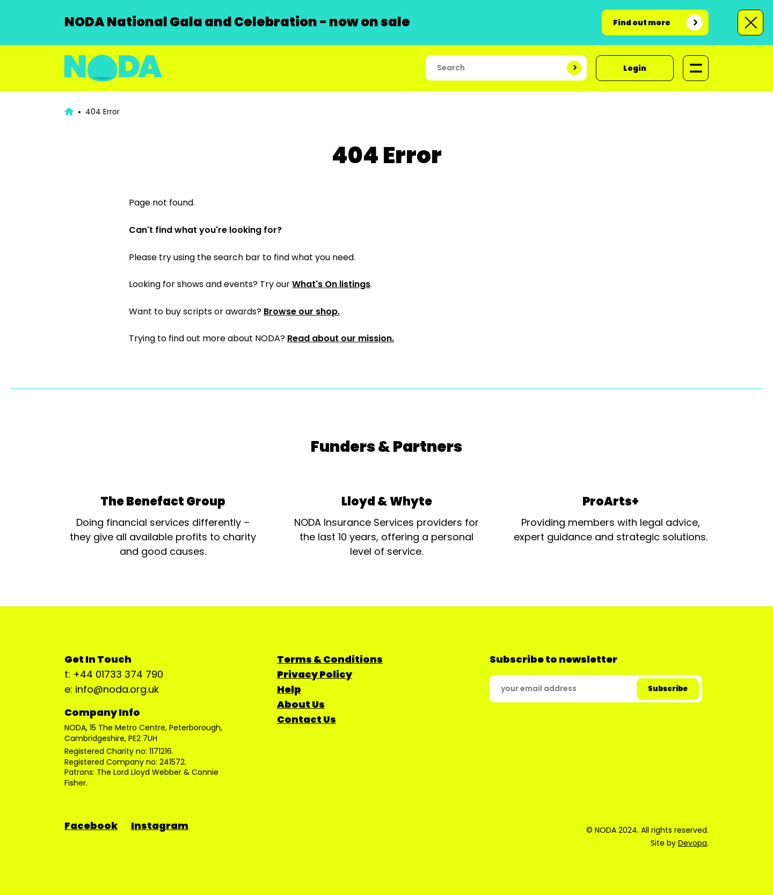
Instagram (159, 825)
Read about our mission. (340, 338)
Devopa (692, 843)
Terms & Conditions (330, 659)
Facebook (91, 825)
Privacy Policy (314, 674)
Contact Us (306, 719)
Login (634, 68)
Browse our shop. (302, 311)
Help (289, 689)
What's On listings (331, 284)
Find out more (641, 22)
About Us (301, 704)
